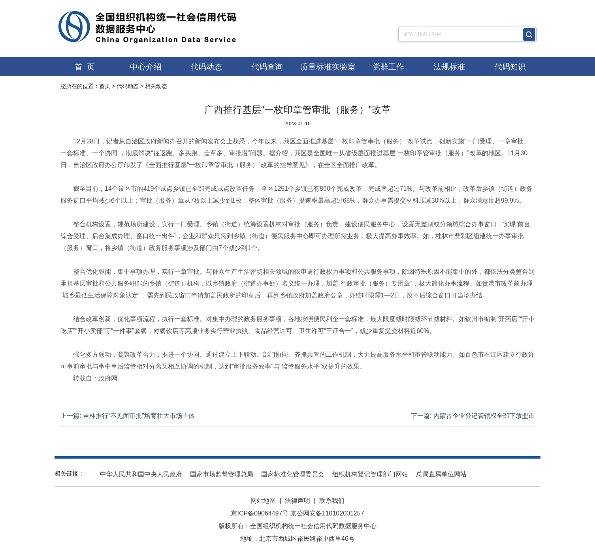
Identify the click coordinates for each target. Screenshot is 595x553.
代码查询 (267, 66)
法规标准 (449, 66)
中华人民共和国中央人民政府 (141, 474)
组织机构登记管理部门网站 (370, 474)
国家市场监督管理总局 (221, 474)
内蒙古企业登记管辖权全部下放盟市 (484, 415)
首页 (104, 86)
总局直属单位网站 (441, 474)
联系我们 (332, 500)
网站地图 (263, 500)
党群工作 (388, 66)
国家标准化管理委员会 (292, 474)
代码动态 (206, 66)
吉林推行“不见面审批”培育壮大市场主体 (139, 415)
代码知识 (510, 66)
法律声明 (297, 500)
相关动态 (156, 86)
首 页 (85, 66)
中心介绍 (146, 66)
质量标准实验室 (328, 66)
